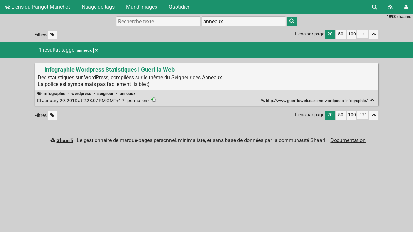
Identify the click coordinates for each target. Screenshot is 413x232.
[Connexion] (406, 7)
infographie (54, 93)
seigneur (105, 93)
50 (340, 34)
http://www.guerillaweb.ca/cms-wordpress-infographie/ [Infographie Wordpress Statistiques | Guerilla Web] (314, 100)
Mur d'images (141, 7)
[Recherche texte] (158, 21)
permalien (92, 100)
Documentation (348, 140)
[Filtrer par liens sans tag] (52, 35)
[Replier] (372, 100)
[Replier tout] (373, 34)
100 (352, 34)
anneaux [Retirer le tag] (87, 50)
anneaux (128, 93)
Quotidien (180, 7)
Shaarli (64, 140)
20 (330, 34)
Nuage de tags (98, 7)
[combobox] (244, 21)
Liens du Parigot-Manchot (37, 7)
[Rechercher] (374, 7)
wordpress (81, 93)
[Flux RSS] (390, 7)
